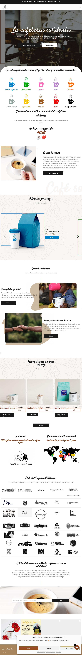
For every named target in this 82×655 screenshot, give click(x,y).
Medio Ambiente (26, 89)
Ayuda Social (26, 107)
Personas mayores (11, 107)
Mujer (56, 89)
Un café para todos (70, 107)
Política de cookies (41, 652)
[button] (80, 7)
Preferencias (69, 648)
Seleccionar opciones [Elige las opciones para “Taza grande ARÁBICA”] (6, 388)
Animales (41, 107)
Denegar (49, 648)
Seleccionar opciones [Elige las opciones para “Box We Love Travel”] (61, 388)
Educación (71, 89)
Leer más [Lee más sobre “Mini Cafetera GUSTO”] (33, 388)
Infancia (41, 89)
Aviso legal (58, 652)
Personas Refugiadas (11, 89)
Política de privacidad (50, 652)
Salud (55, 107)
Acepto (28, 648)
